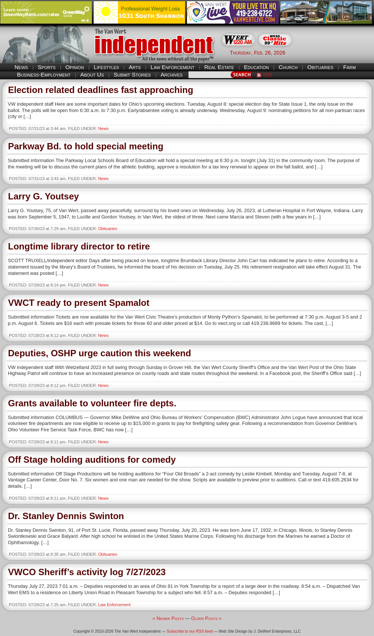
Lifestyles (106, 67)
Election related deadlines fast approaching (100, 90)
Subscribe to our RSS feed (189, 631)
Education (256, 67)
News (21, 67)
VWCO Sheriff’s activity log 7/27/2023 (87, 572)
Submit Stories (131, 74)
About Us (92, 74)
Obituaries (320, 67)
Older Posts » (206, 618)
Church (287, 67)
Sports (47, 67)
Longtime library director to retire (79, 246)
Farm (349, 67)
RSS (267, 75)
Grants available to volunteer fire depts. (92, 403)
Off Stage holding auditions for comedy (92, 459)
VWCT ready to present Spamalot (79, 303)
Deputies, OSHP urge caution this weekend (99, 353)
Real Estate (219, 67)
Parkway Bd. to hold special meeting (85, 146)
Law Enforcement (172, 67)
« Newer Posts (168, 618)
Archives (171, 74)
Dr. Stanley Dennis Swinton (66, 516)
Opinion (74, 67)
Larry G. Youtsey (43, 196)
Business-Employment (44, 74)
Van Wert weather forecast (337, 52)
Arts (135, 67)
